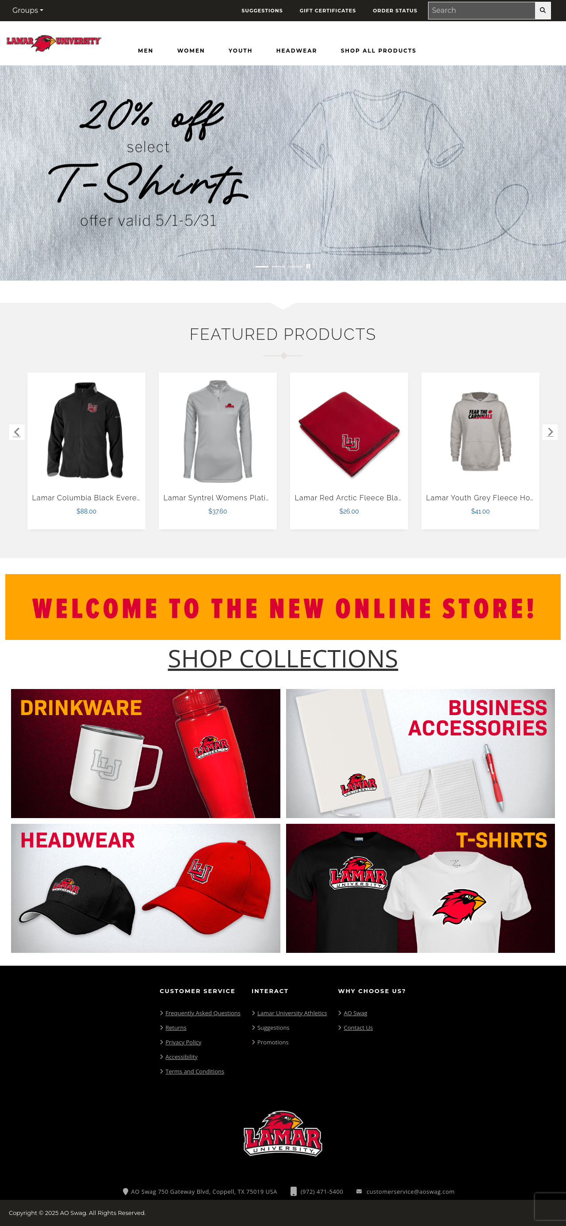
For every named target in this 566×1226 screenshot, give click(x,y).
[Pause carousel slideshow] (308, 267)
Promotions (273, 1042)
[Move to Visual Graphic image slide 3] (295, 267)
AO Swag (355, 1013)
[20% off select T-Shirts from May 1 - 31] (283, 173)
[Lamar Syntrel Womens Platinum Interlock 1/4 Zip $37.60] (218, 431)
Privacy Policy (183, 1042)
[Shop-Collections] (283, 658)
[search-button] (543, 10)
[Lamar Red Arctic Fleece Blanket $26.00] (349, 431)
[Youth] (240, 50)
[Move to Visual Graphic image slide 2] (278, 267)
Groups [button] (25, 10)
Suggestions (273, 1028)
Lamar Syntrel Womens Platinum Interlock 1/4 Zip (254, 498)
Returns (175, 1028)
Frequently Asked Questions (203, 1013)
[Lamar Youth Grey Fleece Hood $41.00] (480, 431)
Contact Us (358, 1028)
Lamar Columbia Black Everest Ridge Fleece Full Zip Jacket (140, 498)
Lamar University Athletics (292, 1013)
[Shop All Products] (379, 50)
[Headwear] (296, 50)
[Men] (145, 50)
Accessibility (181, 1057)
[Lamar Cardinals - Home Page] (54, 41)
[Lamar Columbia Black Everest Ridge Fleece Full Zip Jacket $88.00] (86, 431)
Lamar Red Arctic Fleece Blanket (354, 498)
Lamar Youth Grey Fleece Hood (483, 498)
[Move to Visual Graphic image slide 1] (261, 267)
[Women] (191, 50)
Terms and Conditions (194, 1071)
